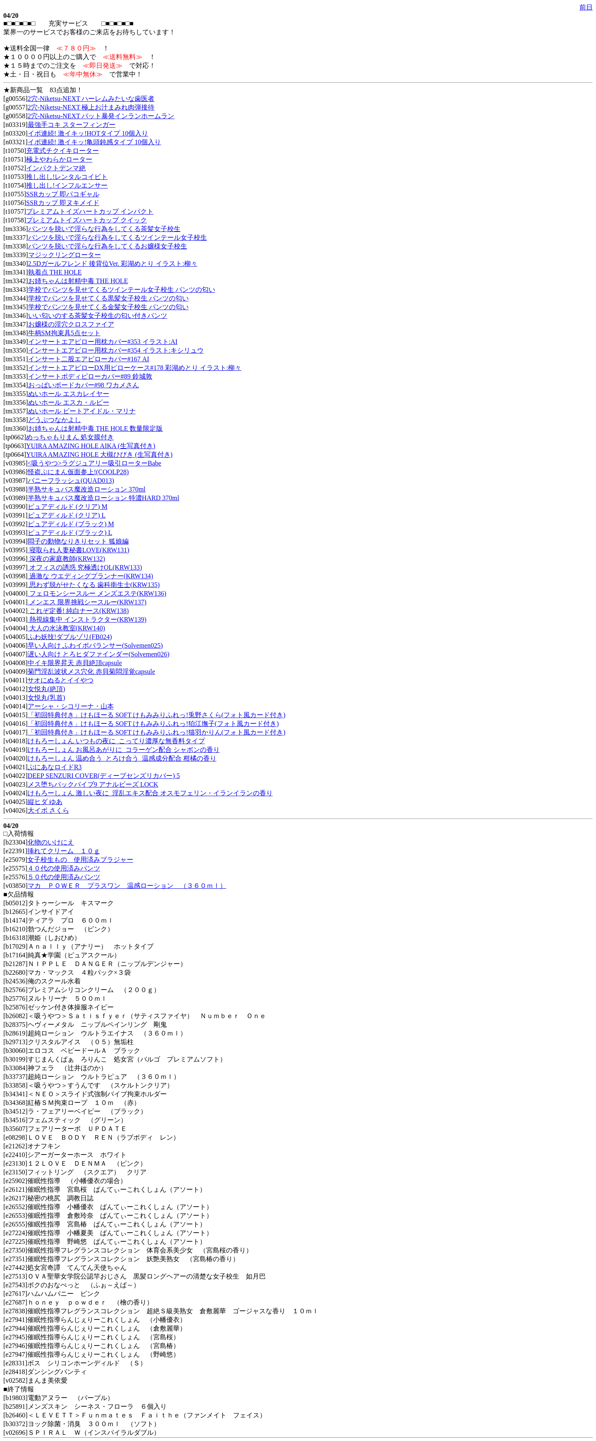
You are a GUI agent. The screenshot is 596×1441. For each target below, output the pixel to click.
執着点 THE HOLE (55, 272)
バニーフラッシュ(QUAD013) (71, 480)
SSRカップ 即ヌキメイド (62, 202)
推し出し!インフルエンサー (67, 185)
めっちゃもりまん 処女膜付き (70, 437)
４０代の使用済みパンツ (63, 868)
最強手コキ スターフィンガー (71, 124)
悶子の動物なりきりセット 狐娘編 (78, 541)
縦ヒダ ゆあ (45, 801)
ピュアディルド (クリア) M (68, 506)
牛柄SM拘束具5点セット (64, 332)
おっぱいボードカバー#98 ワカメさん (83, 385)
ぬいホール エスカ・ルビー (68, 402)
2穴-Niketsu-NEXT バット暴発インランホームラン (101, 115)
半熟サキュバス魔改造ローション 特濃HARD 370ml (103, 497)
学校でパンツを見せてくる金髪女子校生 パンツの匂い (108, 306)
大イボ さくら (48, 810)
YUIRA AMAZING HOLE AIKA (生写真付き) (90, 445)
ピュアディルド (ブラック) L (70, 532)
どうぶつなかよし (54, 419)
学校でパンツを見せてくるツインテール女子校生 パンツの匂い (121, 289)
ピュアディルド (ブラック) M (71, 523)
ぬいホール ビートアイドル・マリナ (82, 411)
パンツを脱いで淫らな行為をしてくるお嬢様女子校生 (107, 246)
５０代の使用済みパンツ (63, 876)
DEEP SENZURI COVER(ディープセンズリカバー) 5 (104, 775)
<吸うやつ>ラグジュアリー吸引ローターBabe (94, 463)
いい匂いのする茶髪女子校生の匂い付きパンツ (97, 315)
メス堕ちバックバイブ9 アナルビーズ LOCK (93, 784)
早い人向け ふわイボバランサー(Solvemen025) (95, 645)
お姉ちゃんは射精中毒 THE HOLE (78, 280)
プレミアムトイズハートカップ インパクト (90, 211)
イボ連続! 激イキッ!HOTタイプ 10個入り (88, 133)
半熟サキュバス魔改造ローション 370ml (87, 489)
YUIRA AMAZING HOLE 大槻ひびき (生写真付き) (99, 454)
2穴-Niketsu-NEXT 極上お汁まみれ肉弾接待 (91, 107)
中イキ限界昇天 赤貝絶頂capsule (75, 662)
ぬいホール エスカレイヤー (68, 393)
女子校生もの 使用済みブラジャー (80, 859)
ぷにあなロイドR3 (55, 767)
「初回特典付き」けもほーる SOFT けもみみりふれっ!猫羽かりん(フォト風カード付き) (157, 732)
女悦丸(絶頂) (46, 688)
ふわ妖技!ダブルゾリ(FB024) (70, 636)
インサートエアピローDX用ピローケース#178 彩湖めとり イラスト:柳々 (135, 367)
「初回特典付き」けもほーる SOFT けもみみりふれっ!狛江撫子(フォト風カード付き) (153, 723)
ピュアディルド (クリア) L (67, 515)
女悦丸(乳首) (46, 697)
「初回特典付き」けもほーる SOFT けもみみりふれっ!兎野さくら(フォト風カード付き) (157, 714)
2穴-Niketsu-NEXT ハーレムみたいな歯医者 (91, 98)
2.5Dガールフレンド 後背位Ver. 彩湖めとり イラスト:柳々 (112, 263)
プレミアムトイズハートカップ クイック (86, 220)
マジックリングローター (64, 254)
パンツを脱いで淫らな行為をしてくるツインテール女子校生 (117, 237)
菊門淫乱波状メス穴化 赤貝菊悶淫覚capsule (91, 671)
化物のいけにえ (51, 842)
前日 (586, 7)
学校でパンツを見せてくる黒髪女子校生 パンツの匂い (108, 298)
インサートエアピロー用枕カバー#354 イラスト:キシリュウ (116, 350)
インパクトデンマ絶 (56, 168)
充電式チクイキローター (62, 150)
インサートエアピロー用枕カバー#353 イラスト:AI (103, 341)
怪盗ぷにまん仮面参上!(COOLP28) (78, 471)
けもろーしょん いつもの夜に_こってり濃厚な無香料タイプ (116, 740)
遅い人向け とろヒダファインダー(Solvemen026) (99, 654)
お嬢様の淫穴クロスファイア (71, 324)
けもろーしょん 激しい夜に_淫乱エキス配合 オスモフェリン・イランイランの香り (150, 793)
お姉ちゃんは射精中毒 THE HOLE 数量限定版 (95, 428)
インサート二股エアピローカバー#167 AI (88, 359)
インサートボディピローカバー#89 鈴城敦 (90, 376)
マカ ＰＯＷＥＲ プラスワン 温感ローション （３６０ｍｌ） (127, 885)
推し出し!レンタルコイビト (67, 176)
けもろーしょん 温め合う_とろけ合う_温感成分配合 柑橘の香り (122, 758)
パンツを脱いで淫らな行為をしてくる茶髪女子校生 (104, 228)
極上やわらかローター (59, 159)
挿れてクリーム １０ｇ (63, 850)
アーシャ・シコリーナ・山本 (71, 706)
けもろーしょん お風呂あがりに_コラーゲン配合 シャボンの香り (124, 749)
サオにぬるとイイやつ (60, 680)
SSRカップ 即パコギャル (62, 194)
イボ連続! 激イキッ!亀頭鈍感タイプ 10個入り (94, 142)
